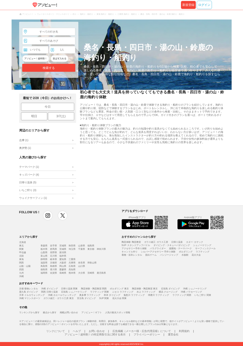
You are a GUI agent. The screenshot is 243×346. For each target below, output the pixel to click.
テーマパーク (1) (29, 166)
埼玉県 (72, 249)
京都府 (53, 262)
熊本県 (72, 273)
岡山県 (62, 266)
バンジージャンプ (169, 255)
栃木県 (44, 249)
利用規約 (184, 331)
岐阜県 (53, 259)
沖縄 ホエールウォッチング (62, 295)
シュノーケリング (202, 245)
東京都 (90, 249)
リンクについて (55, 331)
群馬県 (53, 249)
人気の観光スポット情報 (117, 312)
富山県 (44, 256)
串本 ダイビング (112, 295)
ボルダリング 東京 (119, 288)
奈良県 (81, 262)
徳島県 (44, 269)
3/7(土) (61, 116)
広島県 (72, 266)
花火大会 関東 (119, 298)
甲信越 (22, 252)
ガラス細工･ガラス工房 (156, 242)
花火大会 (196, 255)
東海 (21, 259)
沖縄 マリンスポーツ (29, 298)
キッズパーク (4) (29, 174)
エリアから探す (28, 236)
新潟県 (62, 252)
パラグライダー (158, 248)
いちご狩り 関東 (202, 295)
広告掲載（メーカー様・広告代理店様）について (141, 331)
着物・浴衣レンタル (132, 255)
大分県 (81, 273)
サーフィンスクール (205, 248)
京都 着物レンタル (28, 288)
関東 (21, 249)
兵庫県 (72, 262)
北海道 (22, 242)
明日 (34, 116)
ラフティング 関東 (99, 292)
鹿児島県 (101, 273)
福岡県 (44, 273)
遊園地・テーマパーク (180, 248)
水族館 (185, 255)
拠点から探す (50, 312)
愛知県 (62, 259)
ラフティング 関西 (181, 295)
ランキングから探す (29, 312)
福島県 (90, 245)
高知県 (72, 269)
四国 (21, 269)
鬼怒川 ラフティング (134, 295)
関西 (21, 262)
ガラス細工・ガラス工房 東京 (58, 298)
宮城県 (62, 245)
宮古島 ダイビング (86, 298)
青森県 (44, 245)
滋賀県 (44, 262)
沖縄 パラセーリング (191, 292)
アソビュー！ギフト (91, 312)
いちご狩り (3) (27, 190)
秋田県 (72, 245)
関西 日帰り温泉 (49, 292)
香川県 (53, 269)
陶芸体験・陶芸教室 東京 (145, 288)
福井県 (62, 256)
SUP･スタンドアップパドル (136, 245)
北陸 (21, 256)
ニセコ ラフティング (122, 292)
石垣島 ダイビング (170, 288)
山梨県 (44, 252)
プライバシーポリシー (147, 334)
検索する (49, 68)
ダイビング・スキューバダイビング (171, 245)
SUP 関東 (104, 298)
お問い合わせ (97, 331)
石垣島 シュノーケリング (74, 292)
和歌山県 (92, 262)
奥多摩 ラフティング (89, 295)
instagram (48, 215)
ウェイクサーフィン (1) (33, 197)
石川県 (53, 256)
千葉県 (81, 249)
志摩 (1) (23, 140)
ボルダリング (186, 251)
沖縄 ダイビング (49, 288)
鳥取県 (44, 266)
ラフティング (202, 251)
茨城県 (62, 249)
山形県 (81, 245)
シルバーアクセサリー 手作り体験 (158, 251)
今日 (48, 106)
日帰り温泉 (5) (27, 182)
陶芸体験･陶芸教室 (131, 242)
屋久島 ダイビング (28, 292)
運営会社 (173, 334)
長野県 (53, 252)
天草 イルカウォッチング (32, 295)
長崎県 (62, 273)
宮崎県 (90, 273)
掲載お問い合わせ (69, 312)
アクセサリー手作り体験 (134, 248)
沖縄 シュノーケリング (194, 288)
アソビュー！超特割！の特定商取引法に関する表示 (95, 334)
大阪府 (62, 262)
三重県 (72, 259)
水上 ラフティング (146, 292)
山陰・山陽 (25, 266)
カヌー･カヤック (194, 242)
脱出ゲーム (151, 255)
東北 (21, 245)
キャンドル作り (130, 251)
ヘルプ (77, 331)
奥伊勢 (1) (25, 147)
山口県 (81, 266)
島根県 (53, 266)
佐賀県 (53, 273)
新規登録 (188, 4)
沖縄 (21, 276)
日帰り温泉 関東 (69, 288)
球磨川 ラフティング (158, 295)
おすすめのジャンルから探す (139, 236)
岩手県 (53, 245)
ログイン (204, 4)
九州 (21, 273)
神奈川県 (101, 249)
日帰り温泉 (177, 242)
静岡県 (44, 259)
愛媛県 (62, 269)
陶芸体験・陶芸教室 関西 (94, 288)
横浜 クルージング (168, 292)
